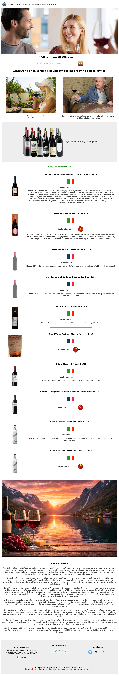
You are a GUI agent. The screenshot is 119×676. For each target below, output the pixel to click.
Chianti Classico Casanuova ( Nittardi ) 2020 (71, 451)
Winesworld (11, 4)
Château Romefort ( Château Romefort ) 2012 (71, 249)
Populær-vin (20, 4)
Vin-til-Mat (28, 4)
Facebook (21, 657)
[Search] (57, 63)
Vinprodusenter (57, 645)
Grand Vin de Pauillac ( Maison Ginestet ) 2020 (71, 334)
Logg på (53, 4)
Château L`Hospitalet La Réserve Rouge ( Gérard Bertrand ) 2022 (71, 392)
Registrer (45, 4)
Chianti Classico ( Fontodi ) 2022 (71, 364)
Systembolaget (37, 4)
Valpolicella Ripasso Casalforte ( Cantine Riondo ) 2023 (71, 174)
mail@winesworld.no (99, 652)
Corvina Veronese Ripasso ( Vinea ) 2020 (71, 213)
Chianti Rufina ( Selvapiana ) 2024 (71, 306)
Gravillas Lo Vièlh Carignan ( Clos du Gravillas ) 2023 (71, 277)
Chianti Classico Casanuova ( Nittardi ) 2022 (71, 422)
